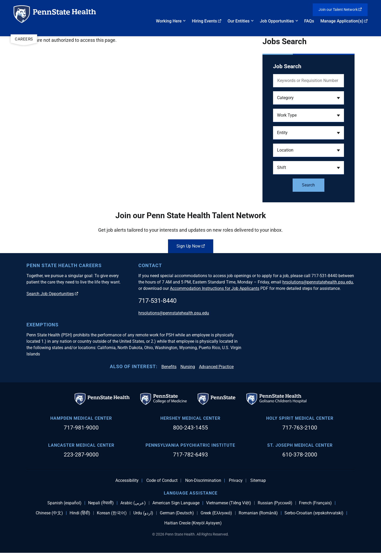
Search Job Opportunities (52, 293)
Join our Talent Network (340, 9)
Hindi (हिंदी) (80, 513)
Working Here (169, 21)
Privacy (236, 480)
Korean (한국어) (112, 513)
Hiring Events (206, 21)
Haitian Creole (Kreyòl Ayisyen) (193, 523)
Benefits (168, 366)
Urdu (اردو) (143, 513)
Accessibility (127, 480)
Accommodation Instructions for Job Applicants (214, 288)
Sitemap (258, 480)
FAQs (309, 21)
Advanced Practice (216, 366)
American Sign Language (175, 503)
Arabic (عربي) (133, 503)
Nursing (187, 366)
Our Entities (239, 21)
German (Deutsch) (177, 513)
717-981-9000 (81, 427)
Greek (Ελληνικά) (216, 513)
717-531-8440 (157, 300)
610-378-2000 (299, 454)
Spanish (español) (64, 503)
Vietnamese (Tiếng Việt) (228, 503)
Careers (24, 39)
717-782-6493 (190, 454)
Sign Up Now (190, 246)
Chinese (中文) (49, 513)
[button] (308, 98)
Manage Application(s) (344, 21)
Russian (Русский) (275, 503)
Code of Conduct (162, 480)
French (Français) (315, 503)
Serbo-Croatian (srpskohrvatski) (313, 513)
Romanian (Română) (258, 513)
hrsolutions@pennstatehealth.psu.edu (317, 282)
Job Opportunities (277, 21)
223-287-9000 (81, 454)
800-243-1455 (190, 427)
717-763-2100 (299, 427)
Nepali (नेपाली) (101, 503)
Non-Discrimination (203, 480)
